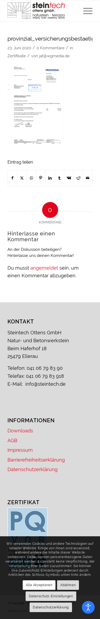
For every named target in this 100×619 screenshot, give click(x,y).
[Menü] (85, 10)
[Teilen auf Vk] (68, 178)
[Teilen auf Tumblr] (59, 178)
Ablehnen (68, 585)
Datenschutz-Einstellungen (51, 596)
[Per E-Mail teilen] (87, 178)
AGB (12, 440)
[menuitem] (85, 10)
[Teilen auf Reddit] (78, 178)
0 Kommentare (51, 48)
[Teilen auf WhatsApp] (31, 178)
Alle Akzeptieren (39, 585)
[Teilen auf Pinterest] (40, 178)
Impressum (20, 450)
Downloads (20, 430)
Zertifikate (16, 56)
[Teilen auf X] (21, 178)
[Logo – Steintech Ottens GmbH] (41, 10)
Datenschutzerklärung (32, 469)
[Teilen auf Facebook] (12, 178)
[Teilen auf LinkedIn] (50, 178)
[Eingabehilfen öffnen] (88, 607)
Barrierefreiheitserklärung (36, 460)
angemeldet (44, 268)
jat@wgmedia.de (54, 56)
